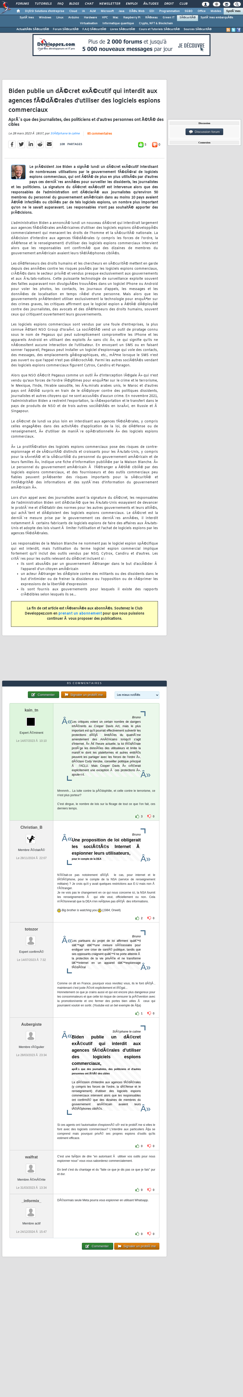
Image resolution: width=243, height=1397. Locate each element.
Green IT (169, 17)
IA (83, 11)
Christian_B (32, 827)
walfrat (31, 1157)
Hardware (90, 17)
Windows (45, 17)
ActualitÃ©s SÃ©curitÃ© (32, 29)
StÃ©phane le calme (65, 134)
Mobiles (215, 11)
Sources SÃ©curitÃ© (197, 29)
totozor (31, 929)
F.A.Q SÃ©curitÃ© (94, 29)
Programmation (169, 11)
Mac (115, 17)
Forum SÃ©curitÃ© (65, 29)
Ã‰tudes (151, 4)
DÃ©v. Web (136, 11)
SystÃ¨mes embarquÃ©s (216, 17)
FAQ (60, 4)
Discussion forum (204, 132)
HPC (105, 17)
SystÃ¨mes (233, 11)
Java (121, 11)
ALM (93, 11)
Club (183, 4)
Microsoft (107, 11)
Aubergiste (31, 1024)
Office (202, 11)
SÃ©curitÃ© (187, 17)
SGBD (189, 11)
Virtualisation (89, 23)
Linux (59, 17)
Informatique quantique (118, 23)
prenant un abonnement (80, 613)
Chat (89, 4)
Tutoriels (43, 4)
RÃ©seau (151, 17)
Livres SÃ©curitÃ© (122, 29)
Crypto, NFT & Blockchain (156, 23)
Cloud (73, 11)
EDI (151, 11)
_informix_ (31, 1201)
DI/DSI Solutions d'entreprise (44, 11)
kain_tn (31, 710)
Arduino (73, 17)
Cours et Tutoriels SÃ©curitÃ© (159, 29)
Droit (169, 4)
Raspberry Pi (131, 17)
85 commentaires (99, 134)
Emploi (131, 4)
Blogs (74, 4)
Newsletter (110, 4)
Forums (22, 4)
